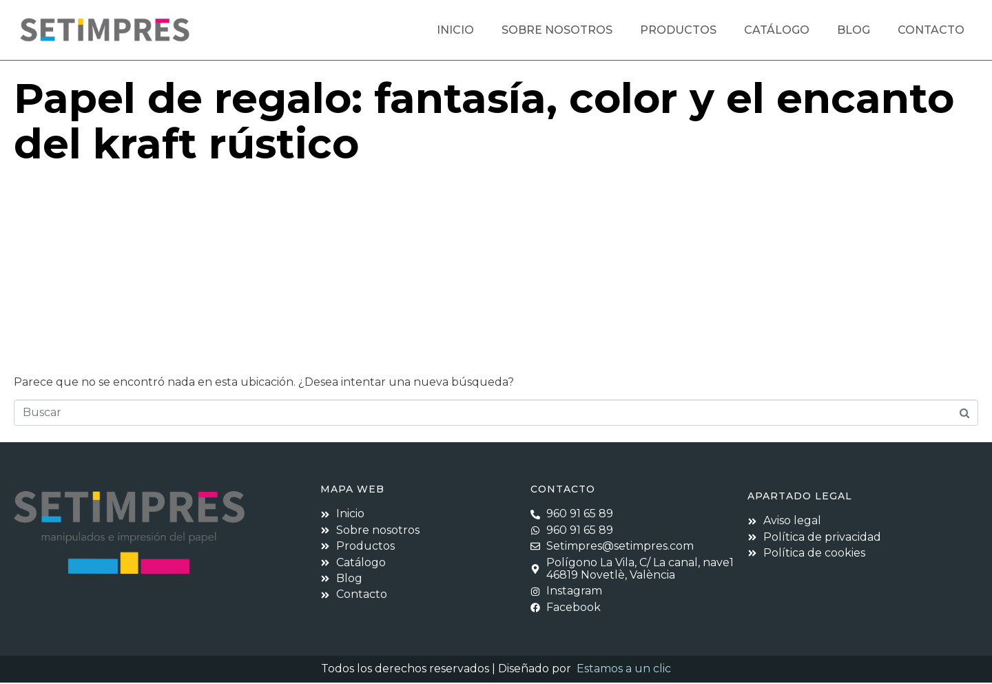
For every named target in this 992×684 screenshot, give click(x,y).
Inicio (455, 30)
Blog (853, 30)
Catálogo (776, 30)
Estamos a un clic (624, 669)
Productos (678, 30)
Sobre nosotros (557, 30)
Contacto (931, 30)
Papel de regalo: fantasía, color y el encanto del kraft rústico (484, 122)
